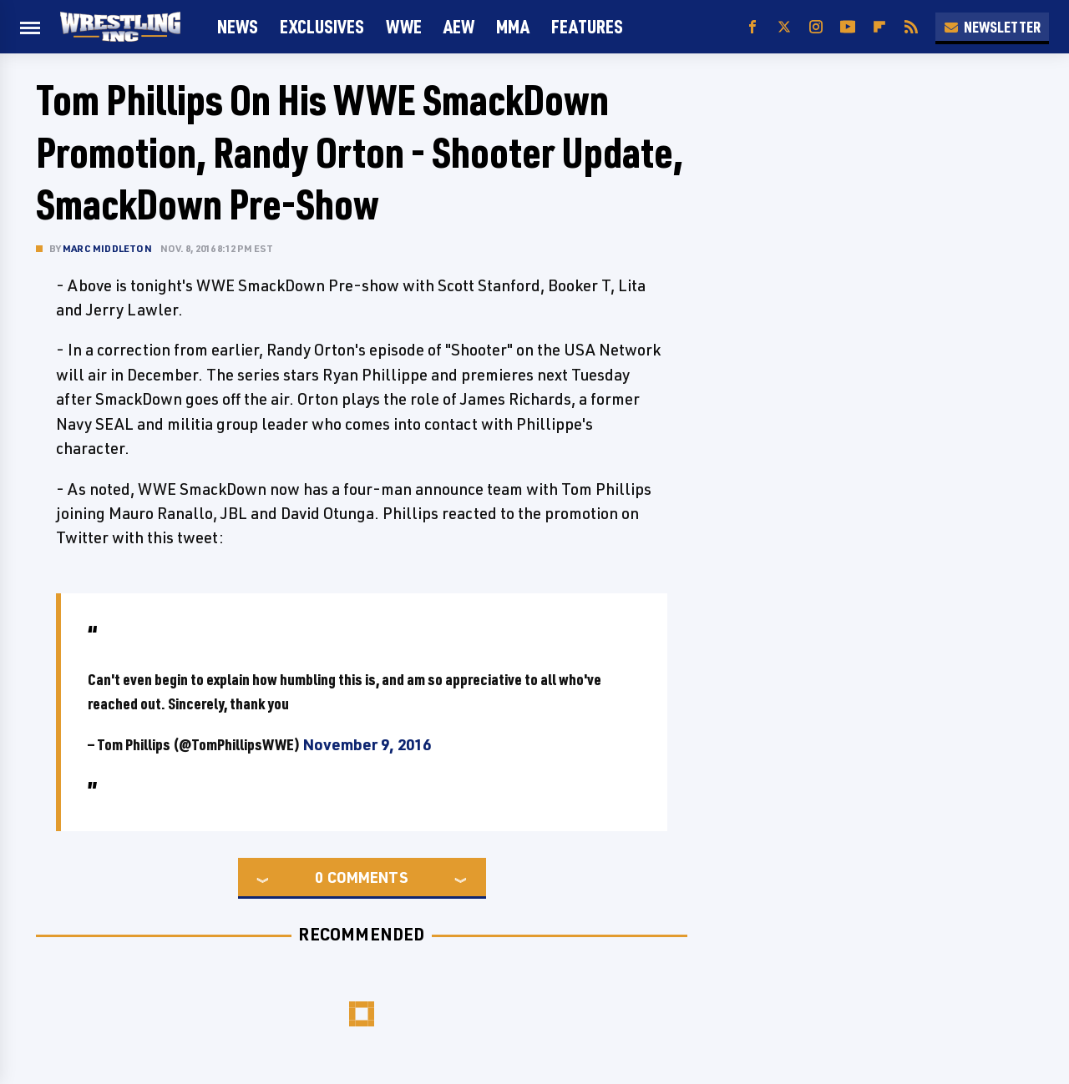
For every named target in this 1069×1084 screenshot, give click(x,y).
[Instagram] (815, 27)
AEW (458, 26)
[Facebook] (752, 27)
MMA (512, 26)
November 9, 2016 (366, 744)
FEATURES (587, 26)
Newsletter (992, 27)
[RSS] (911, 27)
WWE (404, 26)
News (237, 26)
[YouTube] (847, 27)
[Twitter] (784, 27)
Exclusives (322, 26)
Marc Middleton (107, 248)
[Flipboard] (879, 27)
